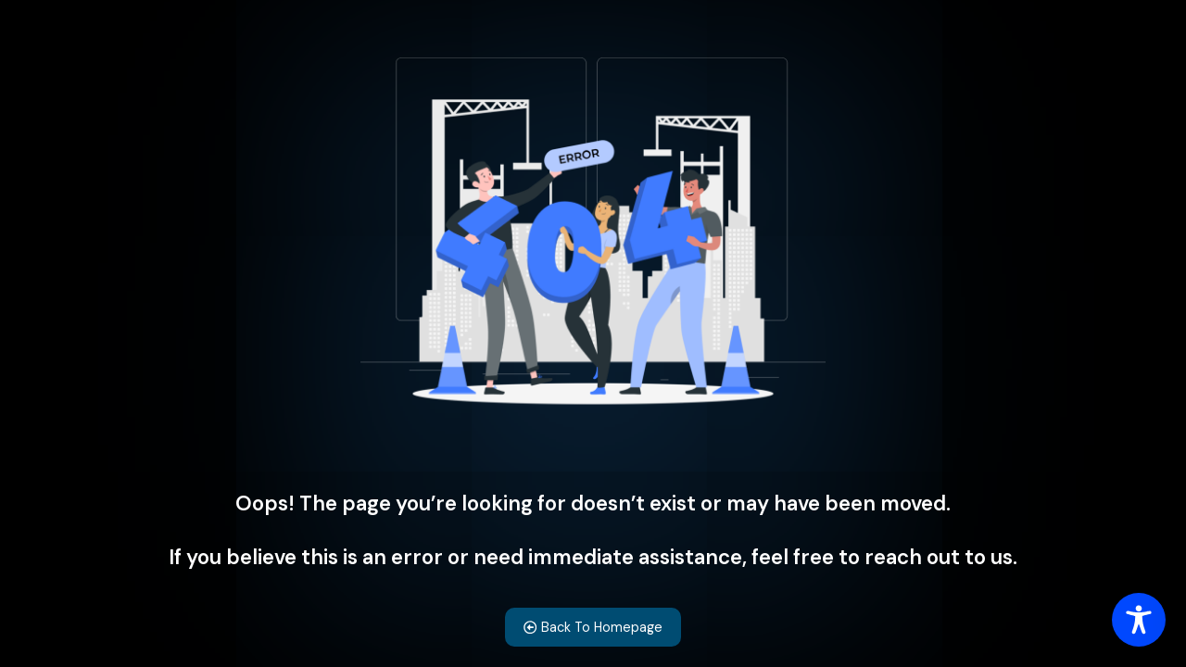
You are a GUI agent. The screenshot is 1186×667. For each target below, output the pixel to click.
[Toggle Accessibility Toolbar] (1138, 619)
